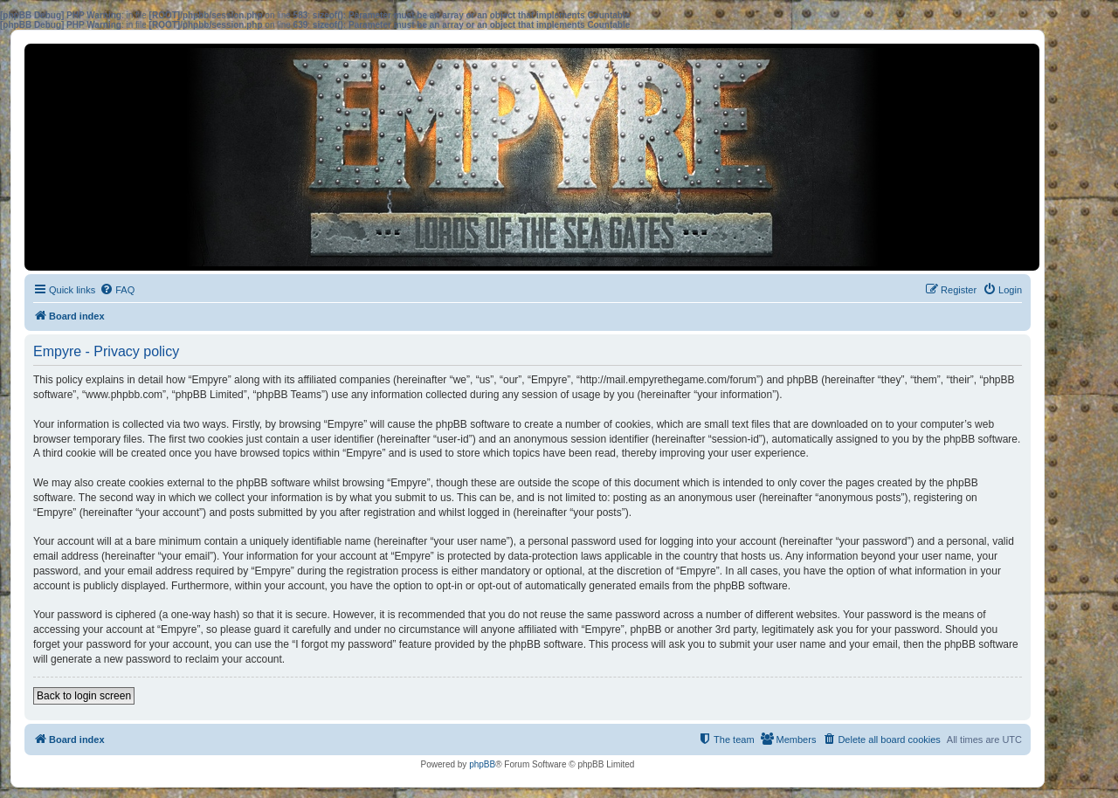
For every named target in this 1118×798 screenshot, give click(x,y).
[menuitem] (117, 289)
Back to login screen (84, 696)
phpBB (482, 764)
